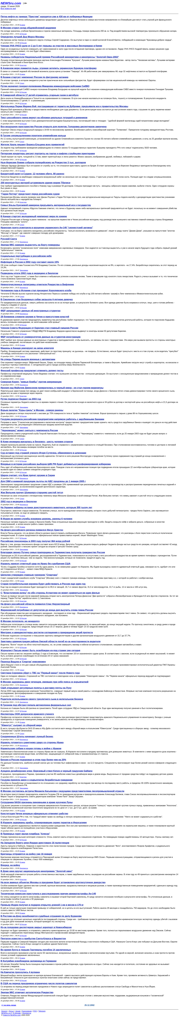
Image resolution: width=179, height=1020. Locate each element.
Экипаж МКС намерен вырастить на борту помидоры (30, 245)
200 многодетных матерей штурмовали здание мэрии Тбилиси (35, 182)
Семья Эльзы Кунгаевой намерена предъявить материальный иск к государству (46, 205)
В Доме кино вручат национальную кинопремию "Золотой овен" (37, 871)
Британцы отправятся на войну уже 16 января (26, 854)
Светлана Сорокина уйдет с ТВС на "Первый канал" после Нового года (40, 673)
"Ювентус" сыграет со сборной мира (21, 725)
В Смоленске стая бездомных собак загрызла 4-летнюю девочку (37, 299)
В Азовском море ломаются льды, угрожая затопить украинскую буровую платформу (49, 68)
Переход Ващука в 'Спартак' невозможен (23, 661)
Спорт (22, 83)
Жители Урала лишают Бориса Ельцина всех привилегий (32, 144)
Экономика (24, 270)
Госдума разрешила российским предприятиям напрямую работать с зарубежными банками (52, 419)
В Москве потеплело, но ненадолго (20, 621)
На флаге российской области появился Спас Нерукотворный (35, 604)
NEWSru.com (11, 3)
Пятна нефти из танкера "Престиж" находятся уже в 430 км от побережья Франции (46, 16)
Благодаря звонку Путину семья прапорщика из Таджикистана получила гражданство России (53, 552)
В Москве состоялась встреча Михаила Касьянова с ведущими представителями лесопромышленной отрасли (62, 791)
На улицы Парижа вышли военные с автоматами (28, 359)
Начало (4, 1011)
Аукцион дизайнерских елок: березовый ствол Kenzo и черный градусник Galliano (46, 771)
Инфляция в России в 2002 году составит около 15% (30, 262)
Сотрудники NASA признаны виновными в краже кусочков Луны (37, 802)
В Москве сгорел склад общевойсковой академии (28, 28)
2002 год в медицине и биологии (19, 501)
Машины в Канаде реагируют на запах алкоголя (27, 348)
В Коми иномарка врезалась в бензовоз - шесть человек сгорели (37, 441)
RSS (35, 1011)
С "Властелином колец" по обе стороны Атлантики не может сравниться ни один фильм (50, 593)
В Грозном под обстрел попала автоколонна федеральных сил (36, 705)
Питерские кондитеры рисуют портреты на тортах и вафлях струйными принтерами (48, 153)
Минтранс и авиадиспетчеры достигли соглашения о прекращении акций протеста (47, 632)
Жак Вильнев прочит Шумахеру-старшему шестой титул (32, 492)
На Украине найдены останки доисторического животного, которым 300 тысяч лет (46, 507)
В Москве (17, 1013)
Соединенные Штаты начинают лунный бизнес (27, 736)
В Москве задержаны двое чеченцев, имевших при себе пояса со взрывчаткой (44, 682)
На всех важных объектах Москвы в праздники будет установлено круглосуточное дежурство (53, 882)
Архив (17, 1011)
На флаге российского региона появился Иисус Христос (32, 530)
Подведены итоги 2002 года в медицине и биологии (29, 273)
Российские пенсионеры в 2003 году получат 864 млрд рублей (35, 541)
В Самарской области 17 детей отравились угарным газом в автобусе (40, 95)
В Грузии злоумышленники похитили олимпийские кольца (33, 135)
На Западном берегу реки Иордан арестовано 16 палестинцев (35, 843)
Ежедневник (27, 1011)
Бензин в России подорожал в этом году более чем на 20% (33, 759)
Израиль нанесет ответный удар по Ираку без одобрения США (35, 563)
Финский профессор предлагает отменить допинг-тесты (32, 370)
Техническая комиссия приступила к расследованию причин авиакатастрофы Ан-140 (48, 893)
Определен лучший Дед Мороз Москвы (22, 37)
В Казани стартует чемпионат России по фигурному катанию (34, 77)
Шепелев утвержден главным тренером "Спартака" (29, 575)
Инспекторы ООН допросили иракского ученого (27, 714)
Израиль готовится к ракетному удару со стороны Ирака (32, 742)
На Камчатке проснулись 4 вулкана (20, 972)
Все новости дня (8, 8)
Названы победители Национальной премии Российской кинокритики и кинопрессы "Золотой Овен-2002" (60, 57)
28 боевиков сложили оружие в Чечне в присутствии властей (35, 316)
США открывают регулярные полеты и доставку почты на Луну (36, 688)
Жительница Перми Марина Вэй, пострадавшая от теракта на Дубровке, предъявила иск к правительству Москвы (64, 106)
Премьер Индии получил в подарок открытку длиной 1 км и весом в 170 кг (42, 905)
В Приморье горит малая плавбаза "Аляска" (25, 834)
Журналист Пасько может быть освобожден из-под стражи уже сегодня (40, 650)
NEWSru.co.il (6, 1013)
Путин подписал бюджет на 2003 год (21, 399)
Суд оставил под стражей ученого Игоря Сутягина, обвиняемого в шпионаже (43, 453)
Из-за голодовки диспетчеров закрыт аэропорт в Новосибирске (36, 927)
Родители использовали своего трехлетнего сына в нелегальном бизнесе (42, 699)
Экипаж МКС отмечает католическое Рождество (27, 992)
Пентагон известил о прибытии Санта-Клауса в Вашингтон (33, 938)
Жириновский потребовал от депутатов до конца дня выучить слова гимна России (47, 610)
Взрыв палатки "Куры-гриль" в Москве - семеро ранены (32, 410)
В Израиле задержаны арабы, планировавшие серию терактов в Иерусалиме (44, 822)
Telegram (42, 1011)
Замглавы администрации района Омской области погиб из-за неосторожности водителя (51, 641)
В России (23, 34)
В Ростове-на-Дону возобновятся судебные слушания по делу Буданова (41, 916)
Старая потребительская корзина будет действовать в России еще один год (43, 584)
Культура (23, 65)
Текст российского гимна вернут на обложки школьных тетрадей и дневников (44, 117)
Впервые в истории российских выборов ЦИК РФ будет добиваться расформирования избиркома (56, 464)
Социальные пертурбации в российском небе (26, 256)
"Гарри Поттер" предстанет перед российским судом (30, 194)
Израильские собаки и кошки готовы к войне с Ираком (31, 748)
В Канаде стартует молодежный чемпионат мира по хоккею (34, 216)
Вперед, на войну (10, 865)
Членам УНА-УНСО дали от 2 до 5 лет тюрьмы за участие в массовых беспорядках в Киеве (51, 46)
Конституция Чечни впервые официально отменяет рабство (34, 813)
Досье (11, 1011)
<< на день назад (8, 1005)
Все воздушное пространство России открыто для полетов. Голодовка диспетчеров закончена (54, 126)
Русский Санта (9, 239)
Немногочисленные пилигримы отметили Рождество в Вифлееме (37, 284)
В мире (22, 25)
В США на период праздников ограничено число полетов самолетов (39, 983)
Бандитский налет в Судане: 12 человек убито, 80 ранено (32, 173)
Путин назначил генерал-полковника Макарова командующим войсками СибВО (45, 86)
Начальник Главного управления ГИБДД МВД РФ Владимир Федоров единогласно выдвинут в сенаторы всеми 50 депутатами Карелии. (63, 331)
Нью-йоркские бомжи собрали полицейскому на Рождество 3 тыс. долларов (43, 162)
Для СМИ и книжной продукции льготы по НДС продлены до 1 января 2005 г (43, 481)
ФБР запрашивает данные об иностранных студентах (31, 310)
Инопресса (24, 242)
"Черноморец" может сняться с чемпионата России (29, 430)
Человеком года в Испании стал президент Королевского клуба (36, 290)
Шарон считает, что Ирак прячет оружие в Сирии (28, 475)
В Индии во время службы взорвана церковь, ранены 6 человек (36, 518)
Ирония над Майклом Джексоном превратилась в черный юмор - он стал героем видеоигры (52, 388)
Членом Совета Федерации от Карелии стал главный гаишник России (39, 328)
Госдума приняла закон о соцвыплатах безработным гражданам (36, 780)
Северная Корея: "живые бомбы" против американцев (31, 382)
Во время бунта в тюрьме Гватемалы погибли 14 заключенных (36, 950)
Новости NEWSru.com (12, 1015)
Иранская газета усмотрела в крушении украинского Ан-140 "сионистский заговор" (47, 227)
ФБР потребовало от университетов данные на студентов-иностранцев (41, 337)
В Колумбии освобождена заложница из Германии (28, 961)
